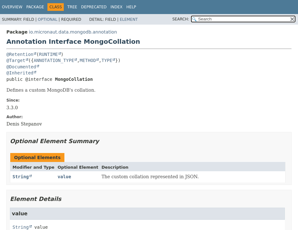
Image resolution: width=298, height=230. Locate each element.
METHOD (88, 60)
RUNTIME (48, 54)
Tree (72, 7)
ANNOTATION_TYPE (54, 60)
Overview (12, 7)
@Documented (21, 66)
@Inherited (19, 72)
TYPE (107, 60)
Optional (47, 19)
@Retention (19, 54)
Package (35, 7)
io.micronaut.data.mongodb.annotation (73, 31)
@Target (15, 60)
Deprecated (94, 7)
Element (129, 19)
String (20, 176)
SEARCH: (180, 19)
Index (117, 7)
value (64, 176)
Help (131, 7)
